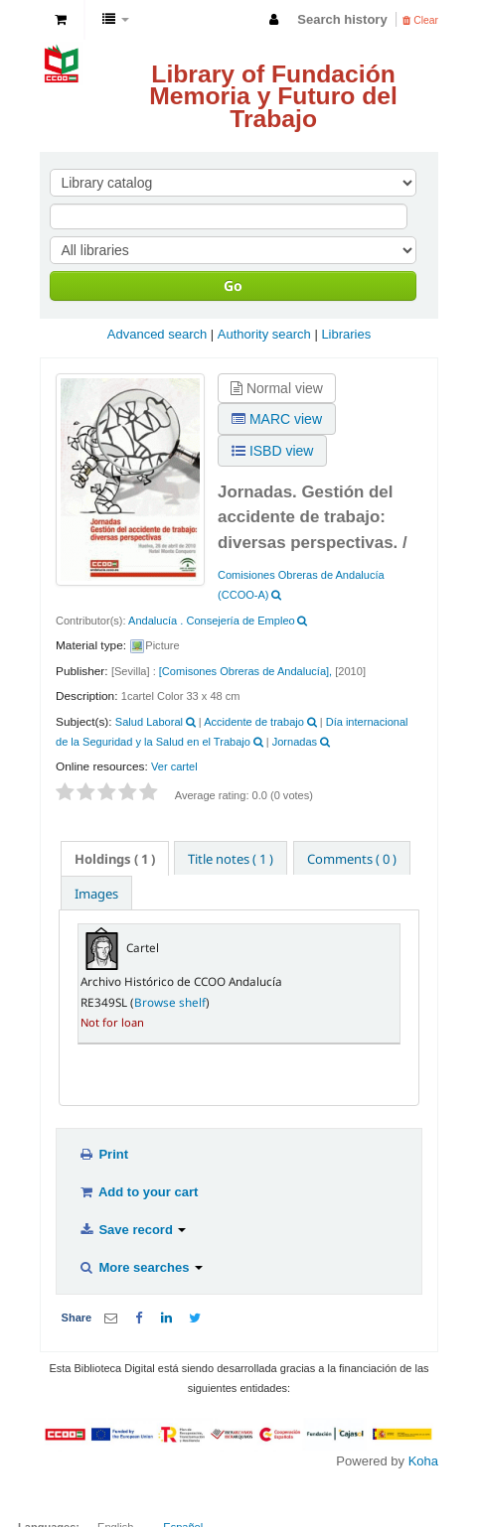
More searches (141, 1267)
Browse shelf (170, 1002)
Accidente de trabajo (254, 722)
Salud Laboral (149, 722)
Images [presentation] (96, 893)
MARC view (277, 419)
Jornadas (294, 742)
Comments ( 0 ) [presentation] (352, 859)
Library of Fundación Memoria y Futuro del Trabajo (273, 96)
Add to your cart (138, 1191)
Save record (132, 1229)
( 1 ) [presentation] (115, 859)
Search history (342, 19)
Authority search (264, 334)
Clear (420, 20)
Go (233, 285)
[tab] (115, 858)
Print (103, 1154)
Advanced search (157, 334)
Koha (423, 1461)
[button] (60, 20)
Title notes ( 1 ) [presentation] (230, 859)
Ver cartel (174, 766)
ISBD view (272, 451)
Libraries (346, 334)
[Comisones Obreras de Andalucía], (245, 671)
